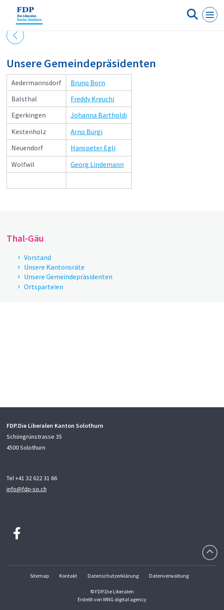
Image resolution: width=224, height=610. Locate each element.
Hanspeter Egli (93, 147)
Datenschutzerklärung (113, 575)
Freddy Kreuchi (92, 98)
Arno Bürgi (86, 131)
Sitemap (39, 575)
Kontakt (68, 575)
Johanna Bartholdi (99, 115)
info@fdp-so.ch (27, 489)
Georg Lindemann (97, 164)
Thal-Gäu (25, 238)
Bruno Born (88, 82)
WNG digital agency (124, 599)
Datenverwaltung (169, 575)
